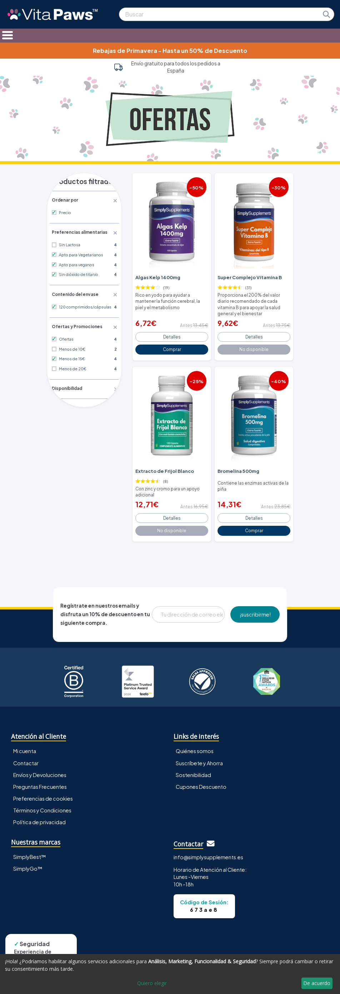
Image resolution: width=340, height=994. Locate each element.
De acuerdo (316, 983)
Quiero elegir (152, 983)
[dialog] (170, 974)
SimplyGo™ (27, 862)
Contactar (26, 756)
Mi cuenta (24, 745)
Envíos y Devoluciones (39, 768)
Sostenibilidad (193, 768)
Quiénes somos (195, 745)
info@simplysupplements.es (208, 851)
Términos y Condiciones (42, 804)
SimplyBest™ (29, 850)
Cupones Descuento (201, 780)
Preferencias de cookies (43, 792)
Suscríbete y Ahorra (199, 756)
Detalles (172, 333)
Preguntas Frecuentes (40, 780)
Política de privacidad (39, 815)
